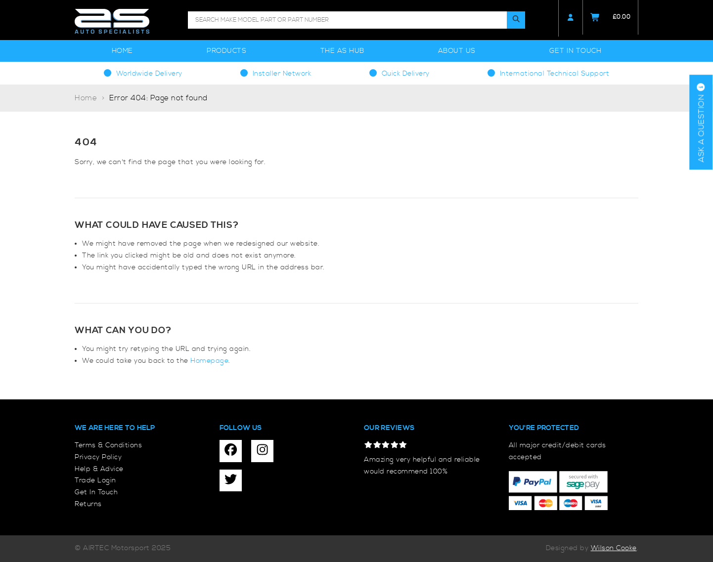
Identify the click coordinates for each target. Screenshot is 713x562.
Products (226, 50)
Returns (88, 504)
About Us (457, 50)
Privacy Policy (98, 457)
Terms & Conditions (108, 445)
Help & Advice (99, 469)
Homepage (209, 360)
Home (122, 50)
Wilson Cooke (614, 548)
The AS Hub (342, 50)
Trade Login (95, 480)
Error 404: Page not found (158, 98)
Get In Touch (575, 50)
